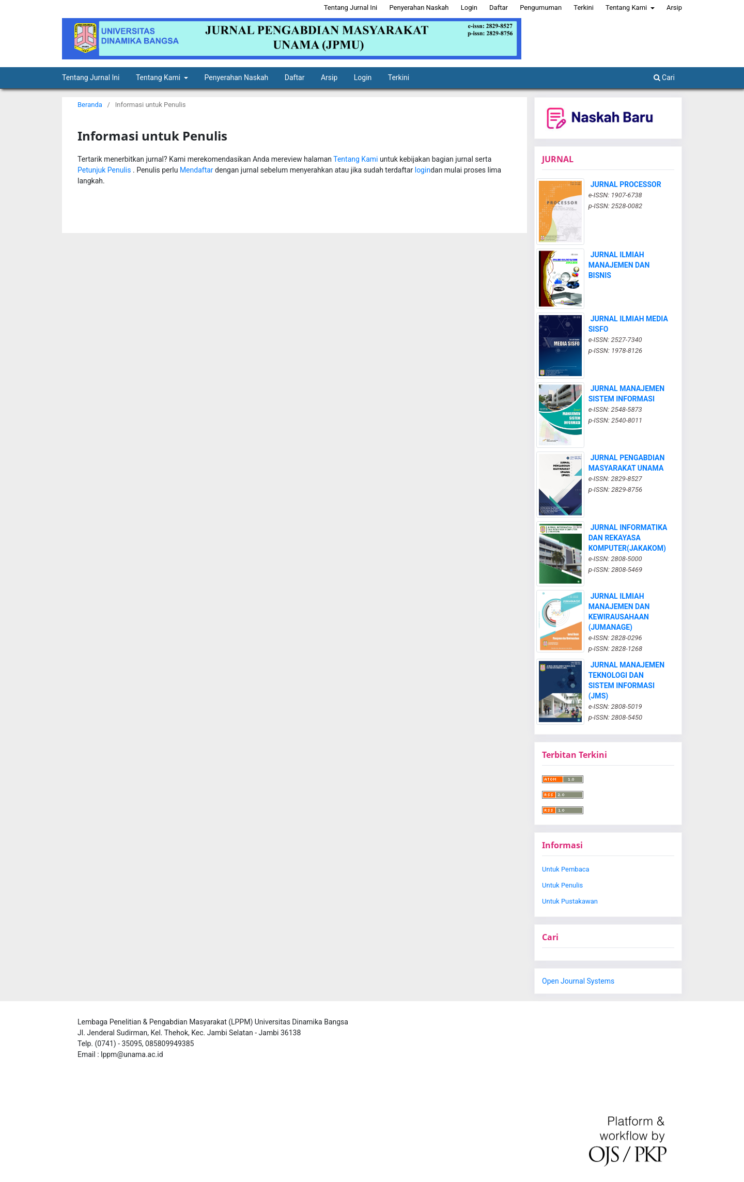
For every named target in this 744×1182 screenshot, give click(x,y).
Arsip (329, 77)
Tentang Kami (159, 77)
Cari (664, 77)
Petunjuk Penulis (105, 170)
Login (363, 77)
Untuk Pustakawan (570, 901)
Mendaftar (197, 170)
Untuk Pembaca (566, 869)
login (422, 170)
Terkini (398, 77)
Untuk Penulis (562, 885)
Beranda (90, 104)
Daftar (295, 77)
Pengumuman (541, 7)
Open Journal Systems (578, 981)
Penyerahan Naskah (237, 77)
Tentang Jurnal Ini (90, 77)
